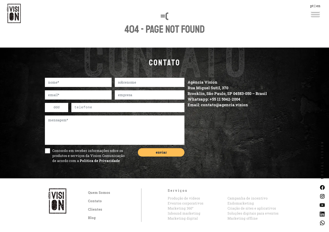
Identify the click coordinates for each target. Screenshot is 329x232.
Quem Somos (99, 192)
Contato (95, 201)
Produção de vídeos (184, 198)
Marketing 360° (180, 208)
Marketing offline (242, 218)
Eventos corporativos (185, 203)
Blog (92, 217)
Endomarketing (240, 203)
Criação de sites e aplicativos (251, 208)
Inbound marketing (184, 213)
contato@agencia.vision (224, 104)
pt (312, 6)
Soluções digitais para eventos (252, 213)
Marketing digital (183, 218)
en (318, 6)
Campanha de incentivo (247, 198)
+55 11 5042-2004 (225, 99)
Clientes (95, 209)
